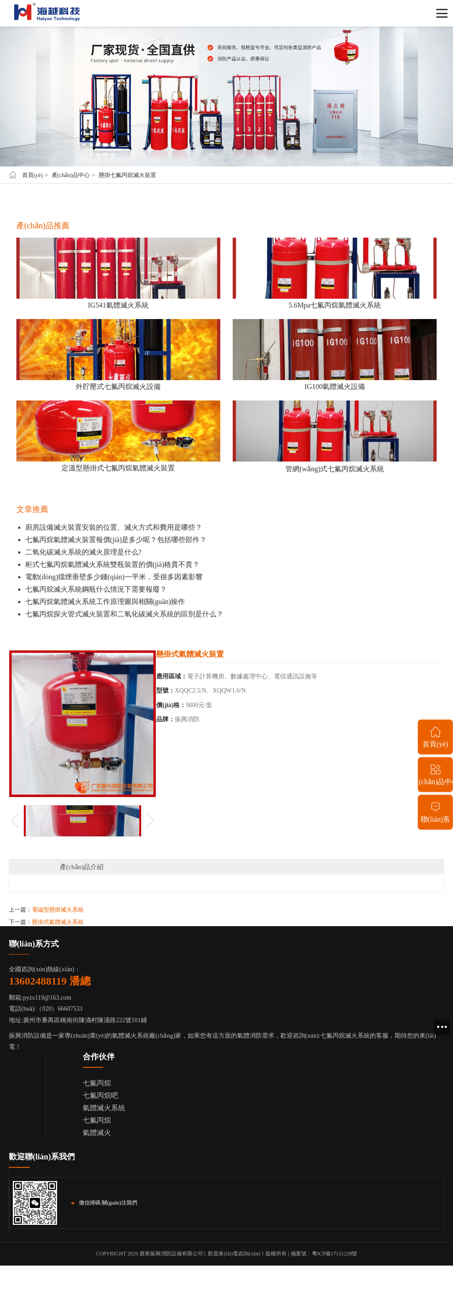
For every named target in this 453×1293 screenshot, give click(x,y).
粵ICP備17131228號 (334, 1254)
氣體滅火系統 (104, 1108)
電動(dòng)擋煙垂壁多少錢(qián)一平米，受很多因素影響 (114, 577)
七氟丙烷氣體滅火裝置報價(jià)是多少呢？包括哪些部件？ (116, 539)
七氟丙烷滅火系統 (345, 1035)
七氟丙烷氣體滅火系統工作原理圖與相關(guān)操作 (105, 601)
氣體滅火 (97, 1132)
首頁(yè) (32, 175)
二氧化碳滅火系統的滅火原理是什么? (83, 552)
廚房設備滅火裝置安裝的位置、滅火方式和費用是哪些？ (113, 527)
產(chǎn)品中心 (71, 175)
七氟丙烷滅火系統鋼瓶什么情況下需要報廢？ (96, 589)
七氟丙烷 (97, 1083)
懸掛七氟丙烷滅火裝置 (127, 175)
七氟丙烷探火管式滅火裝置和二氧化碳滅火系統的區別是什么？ (124, 614)
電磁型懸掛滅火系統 (58, 909)
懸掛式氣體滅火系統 (58, 922)
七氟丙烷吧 (100, 1095)
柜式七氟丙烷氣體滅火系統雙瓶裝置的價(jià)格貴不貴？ (112, 564)
